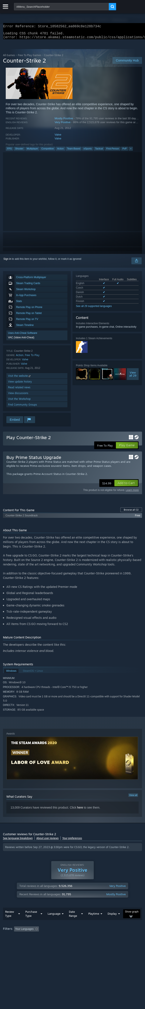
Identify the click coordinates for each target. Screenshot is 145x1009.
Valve (58, 137)
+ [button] (130, 151)
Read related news (19, 389)
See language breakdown (18, 840)
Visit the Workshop (19, 401)
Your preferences (72, 840)
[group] (72, 932)
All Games (9, 57)
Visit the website (19, 378)
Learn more (132, 492)
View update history (20, 384)
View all (133, 797)
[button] (126, 485)
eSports (88, 151)
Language (54, 916)
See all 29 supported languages (94, 308)
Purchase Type (31, 916)
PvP (124, 151)
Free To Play (32, 357)
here (80, 810)
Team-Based (73, 151)
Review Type (9, 916)
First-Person (112, 151)
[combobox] (61, 6)
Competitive (47, 151)
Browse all (131, 512)
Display (112, 916)
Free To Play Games (29, 57)
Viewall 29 (132, 376)
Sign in (7, 261)
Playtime (93, 916)
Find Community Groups (22, 407)
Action (60, 151)
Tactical (99, 151)
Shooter (19, 151)
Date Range (73, 916)
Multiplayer (32, 151)
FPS (9, 151)
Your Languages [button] (24, 931)
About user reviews (47, 840)
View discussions (18, 395)
